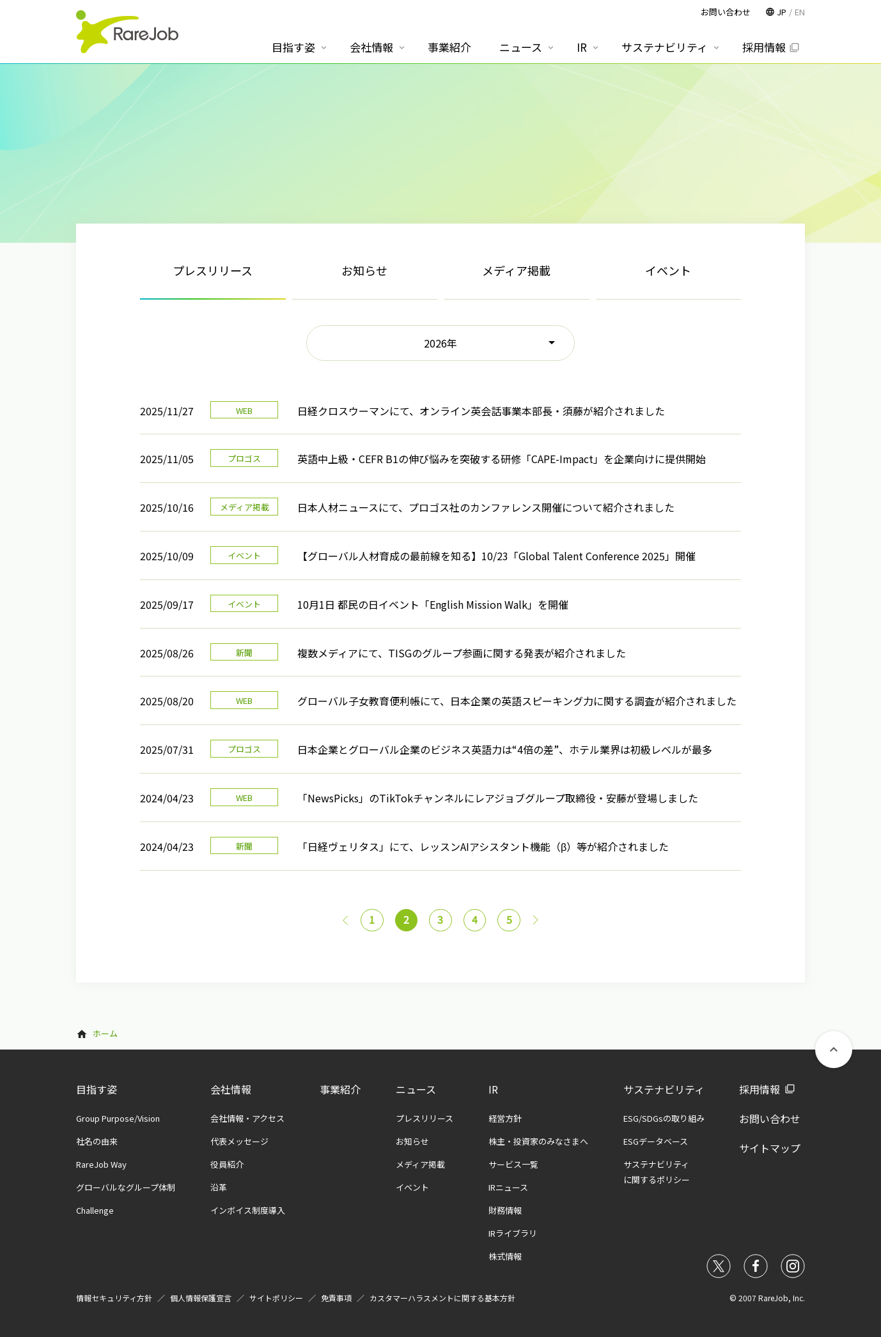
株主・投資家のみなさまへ (538, 1141)
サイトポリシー (276, 1297)
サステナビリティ (664, 1089)
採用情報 (759, 1089)
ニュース (416, 1089)
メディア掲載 (516, 270)
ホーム (105, 1034)
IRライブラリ (512, 1233)
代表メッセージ (239, 1141)
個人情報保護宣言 (200, 1297)
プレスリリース (424, 1118)
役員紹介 (227, 1164)
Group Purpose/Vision (118, 1118)
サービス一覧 (513, 1164)
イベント (668, 270)
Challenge (95, 1210)
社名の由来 (97, 1141)
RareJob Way (101, 1164)
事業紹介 (340, 1089)
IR (493, 1089)
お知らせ (364, 270)
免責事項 (336, 1297)
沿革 (218, 1187)
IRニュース (508, 1187)
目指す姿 (96, 1089)
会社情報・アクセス (247, 1118)
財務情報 (505, 1210)
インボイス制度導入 (247, 1210)
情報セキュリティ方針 (114, 1297)
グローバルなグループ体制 (125, 1187)
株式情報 (505, 1256)
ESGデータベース (655, 1141)
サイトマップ (769, 1148)
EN (800, 12)
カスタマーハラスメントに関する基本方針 (442, 1297)
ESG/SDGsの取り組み (664, 1118)
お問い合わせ (769, 1118)
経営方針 (505, 1118)
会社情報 (230, 1089)
